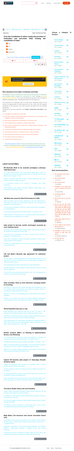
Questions (48, 3)
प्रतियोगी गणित (26, 29)
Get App (66, 3)
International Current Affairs (39, 328)
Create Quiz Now (28, 84)
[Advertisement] (37, 11)
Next (35, 60)
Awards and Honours (40, 194)
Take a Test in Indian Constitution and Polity (18, 57)
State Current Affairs (40, 384)
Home (42, 3)
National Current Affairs (40, 278)
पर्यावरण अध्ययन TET (36, 29)
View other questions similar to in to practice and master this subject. (25, 145)
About (52, 448)
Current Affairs (57, 3)
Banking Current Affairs (40, 249)
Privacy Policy (58, 448)
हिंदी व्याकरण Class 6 (17, 29)
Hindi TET (8, 29)
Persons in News (41, 411)
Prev (14, 60)
